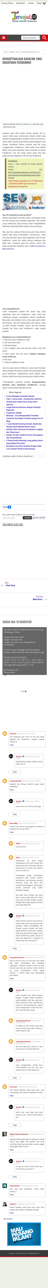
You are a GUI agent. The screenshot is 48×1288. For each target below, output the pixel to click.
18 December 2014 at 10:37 (30, 843)
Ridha (18, 843)
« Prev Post (10, 585)
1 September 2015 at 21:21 (26, 1204)
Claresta (13, 734)
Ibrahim (19, 756)
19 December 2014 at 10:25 (29, 1186)
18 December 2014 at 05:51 (31, 781)
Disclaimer (20, 3)
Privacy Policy (7, 3)
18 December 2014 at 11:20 (27, 1087)
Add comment (7, 1219)
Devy (18, 857)
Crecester (13, 1087)
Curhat (31, 3)
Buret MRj (13, 823)
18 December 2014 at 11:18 (34, 957)
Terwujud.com (23, 1253)
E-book (40, 3)
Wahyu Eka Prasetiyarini (19, 1134)
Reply (12, 745)
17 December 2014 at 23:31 (26, 734)
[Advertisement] (24, 94)
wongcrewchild (15, 781)
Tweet (5, 507)
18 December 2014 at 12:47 (30, 857)
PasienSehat (14, 1186)
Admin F (13, 1204)
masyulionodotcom (17, 957)
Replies (14, 751)
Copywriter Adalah (14, 413)
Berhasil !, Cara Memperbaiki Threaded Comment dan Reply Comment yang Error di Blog (24, 418)
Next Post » (38, 599)
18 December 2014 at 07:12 (27, 823)
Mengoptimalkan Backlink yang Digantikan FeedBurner (22, 60)
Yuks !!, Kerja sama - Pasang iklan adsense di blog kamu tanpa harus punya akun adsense (24, 401)
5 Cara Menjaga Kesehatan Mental (20, 396)
